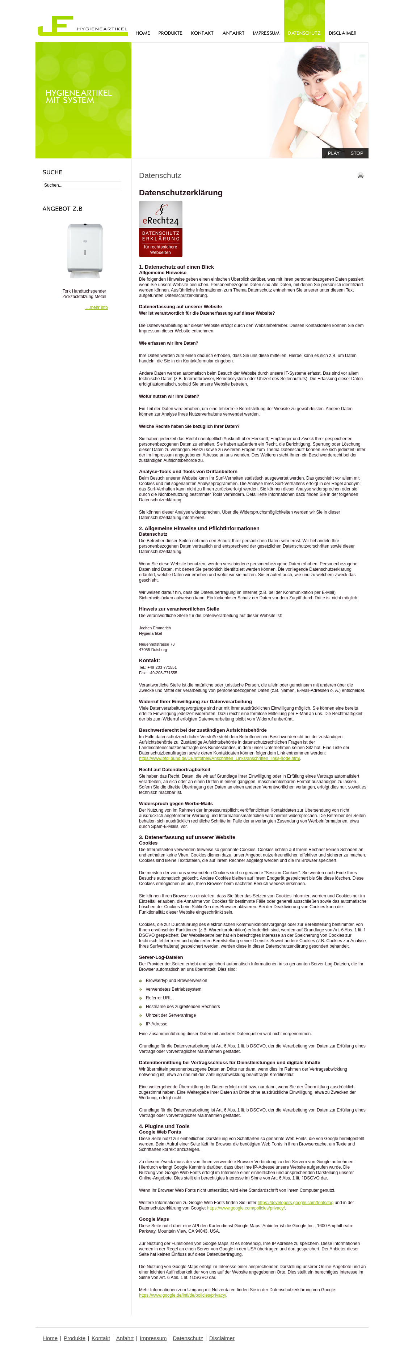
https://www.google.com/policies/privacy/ (246, 1208)
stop (356, 153)
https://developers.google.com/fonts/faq (295, 1202)
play (334, 153)
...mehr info (96, 307)
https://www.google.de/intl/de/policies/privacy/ (182, 1295)
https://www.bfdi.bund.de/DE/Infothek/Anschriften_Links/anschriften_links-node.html (219, 758)
